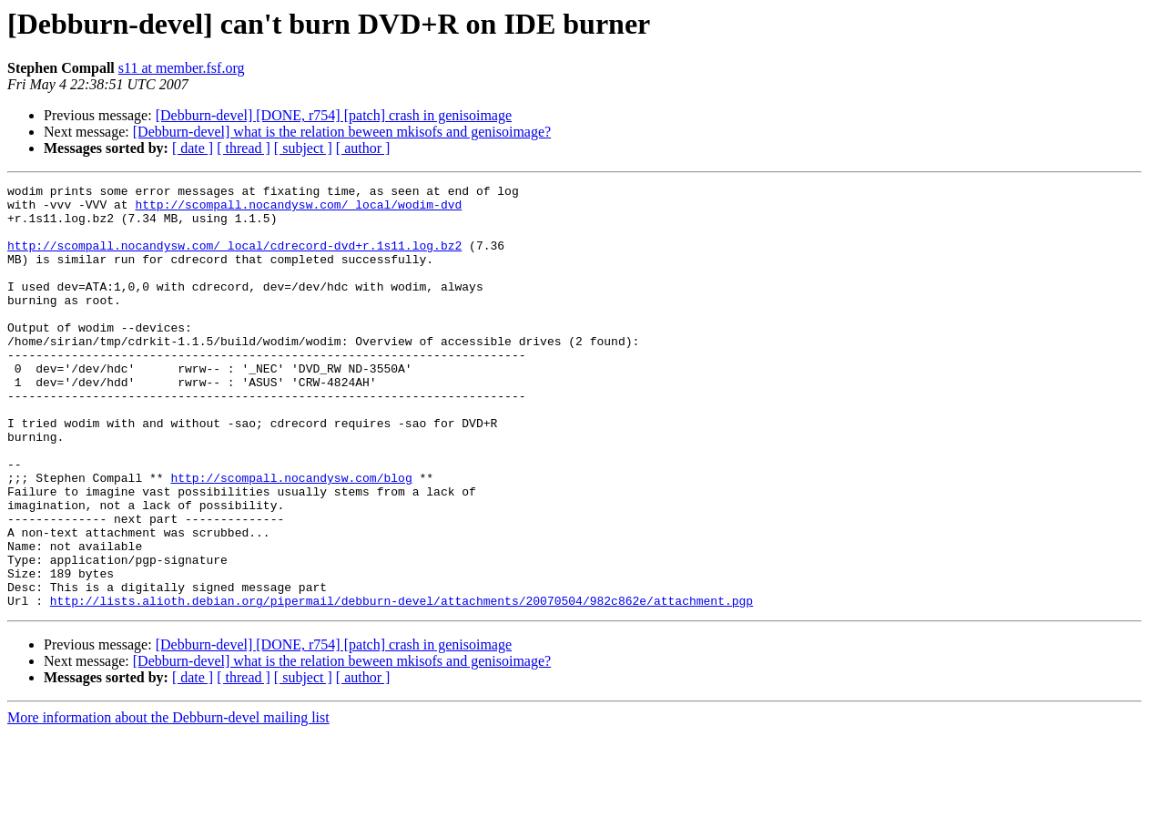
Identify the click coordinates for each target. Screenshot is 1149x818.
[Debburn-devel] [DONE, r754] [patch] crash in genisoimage (334, 115)
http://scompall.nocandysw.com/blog (291, 537)
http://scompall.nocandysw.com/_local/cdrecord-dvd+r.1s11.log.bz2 (234, 259)
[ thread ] (243, 148)
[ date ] (192, 148)
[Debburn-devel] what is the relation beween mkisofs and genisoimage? (342, 131)
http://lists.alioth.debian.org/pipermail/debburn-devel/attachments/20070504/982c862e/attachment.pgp (401, 685)
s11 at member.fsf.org (181, 68)
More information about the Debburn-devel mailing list (168, 802)
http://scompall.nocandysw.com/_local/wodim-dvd (298, 209)
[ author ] (363, 148)
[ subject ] (303, 148)
